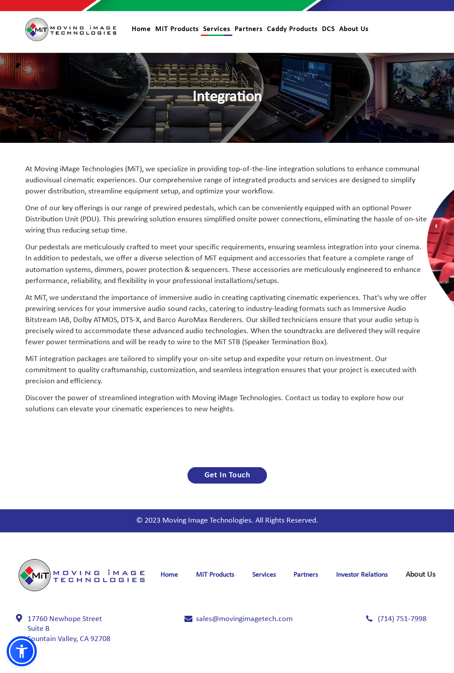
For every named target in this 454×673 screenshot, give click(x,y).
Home (141, 29)
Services (216, 29)
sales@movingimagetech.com (244, 619)
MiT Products (177, 29)
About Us (353, 29)
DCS (328, 29)
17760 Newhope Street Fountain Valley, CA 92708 (68, 629)
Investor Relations (361, 575)
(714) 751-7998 (402, 619)
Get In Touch (227, 475)
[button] (22, 651)
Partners (248, 29)
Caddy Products (292, 29)
